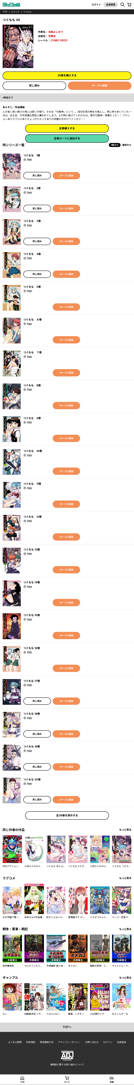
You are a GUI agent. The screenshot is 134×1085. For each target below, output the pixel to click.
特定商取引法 (46, 1042)
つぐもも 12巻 (32, 516)
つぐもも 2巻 (32, 188)
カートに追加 (99, 85)
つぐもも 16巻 (31, 648)
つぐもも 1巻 (31, 155)
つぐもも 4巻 (32, 254)
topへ (67, 1027)
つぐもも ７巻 (32, 352)
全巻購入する (67, 128)
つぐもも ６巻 (32, 319)
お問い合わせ (92, 1042)
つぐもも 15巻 (31, 615)
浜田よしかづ (55, 31)
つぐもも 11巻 (32, 483)
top (5, 11)
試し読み (34, 85)
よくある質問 (15, 1042)
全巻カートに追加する (67, 138)
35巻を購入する (67, 75)
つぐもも (27, 11)
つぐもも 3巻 (32, 221)
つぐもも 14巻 (31, 582)
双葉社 (52, 36)
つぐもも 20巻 (32, 779)
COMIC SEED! (59, 40)
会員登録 (110, 4)
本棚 (112, 1082)
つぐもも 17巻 (31, 681)
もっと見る (125, 829)
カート (67, 1082)
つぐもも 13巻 (31, 549)
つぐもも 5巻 (32, 286)
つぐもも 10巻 (32, 451)
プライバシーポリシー (69, 1042)
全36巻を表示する (67, 815)
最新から (126, 145)
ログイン (96, 4)
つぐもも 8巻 (32, 385)
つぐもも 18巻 (31, 713)
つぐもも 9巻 (32, 418)
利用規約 (30, 1042)
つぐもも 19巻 (31, 746)
